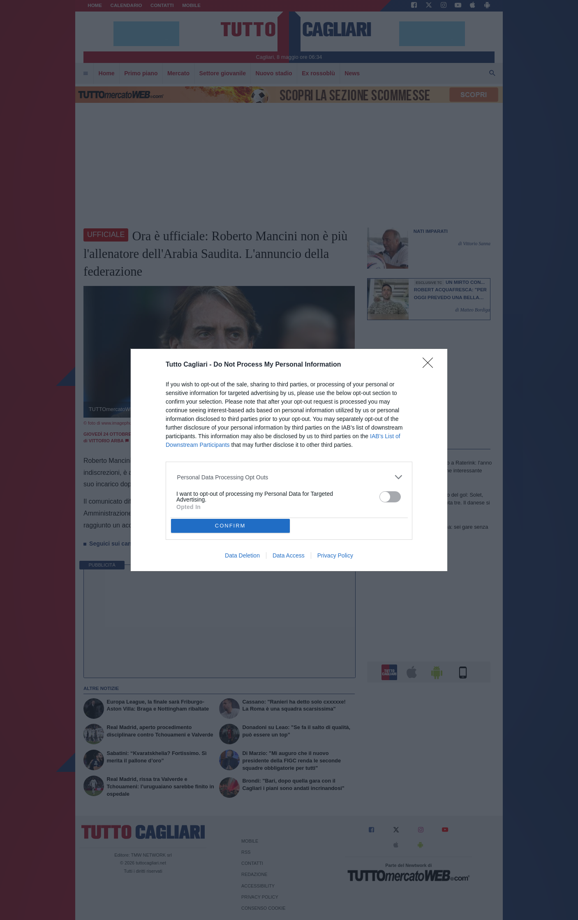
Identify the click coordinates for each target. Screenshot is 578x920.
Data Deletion (242, 555)
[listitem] (289, 477)
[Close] (430, 365)
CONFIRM (230, 526)
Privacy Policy (335, 555)
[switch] (390, 496)
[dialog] (289, 460)
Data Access (289, 555)
